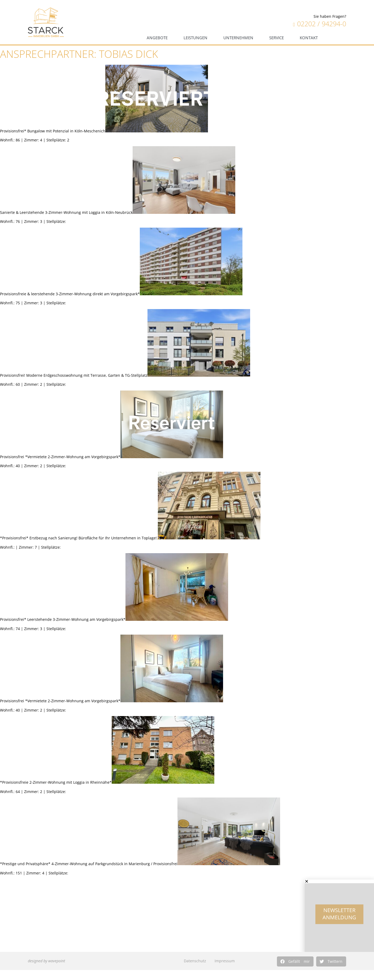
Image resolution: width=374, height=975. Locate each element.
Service (276, 38)
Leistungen (195, 38)
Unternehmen (238, 38)
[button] (295, 961)
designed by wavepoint (46, 960)
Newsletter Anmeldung (339, 918)
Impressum (225, 960)
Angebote (157, 38)
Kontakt (309, 38)
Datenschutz (195, 960)
